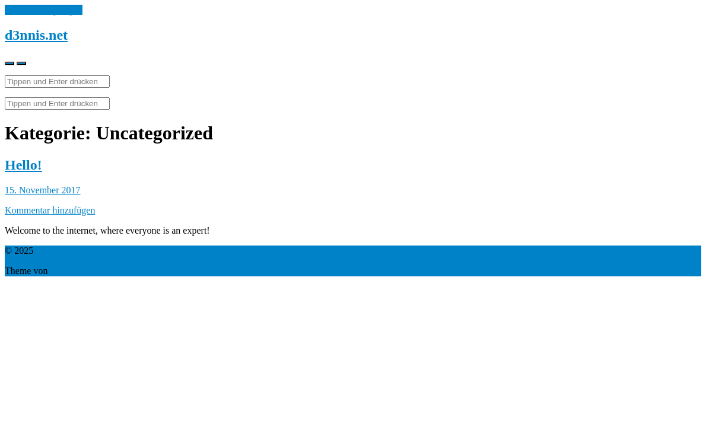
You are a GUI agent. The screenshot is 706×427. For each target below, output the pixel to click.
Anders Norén (76, 271)
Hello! (23, 165)
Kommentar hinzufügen (50, 210)
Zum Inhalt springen (43, 10)
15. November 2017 (43, 190)
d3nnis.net (36, 35)
